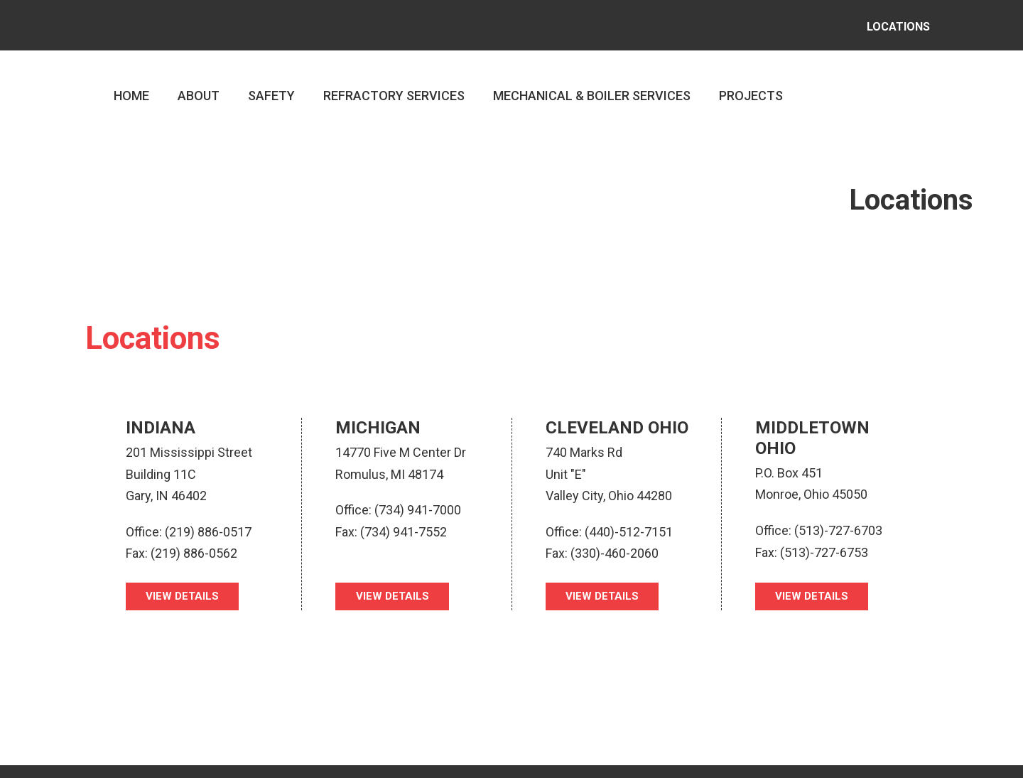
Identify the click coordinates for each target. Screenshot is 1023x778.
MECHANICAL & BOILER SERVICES (592, 85)
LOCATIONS (892, 21)
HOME (131, 85)
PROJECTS (751, 85)
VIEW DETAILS (184, 586)
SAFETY (271, 85)
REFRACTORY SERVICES (394, 85)
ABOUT (199, 85)
